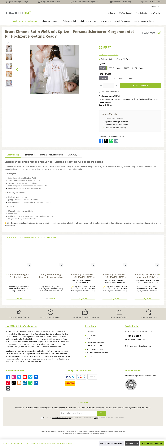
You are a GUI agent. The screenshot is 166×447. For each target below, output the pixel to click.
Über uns (90, 332)
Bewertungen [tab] (74, 155)
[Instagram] (13, 376)
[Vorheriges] (17, 69)
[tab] (13, 155)
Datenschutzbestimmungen (61, 418)
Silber (120, 78)
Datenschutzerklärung (95, 342)
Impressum (91, 335)
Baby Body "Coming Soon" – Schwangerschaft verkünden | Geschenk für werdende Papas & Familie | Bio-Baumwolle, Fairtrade (51, 275)
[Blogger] (19, 382)
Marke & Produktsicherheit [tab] (51, 155)
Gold (113, 78)
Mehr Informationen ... (65, 443)
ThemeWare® (101, 434)
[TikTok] (13, 382)
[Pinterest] (8, 382)
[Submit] (101, 413)
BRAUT (102, 68)
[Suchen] (111, 13)
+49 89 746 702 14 (133, 336)
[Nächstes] (92, 69)
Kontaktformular (145, 346)
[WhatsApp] (30, 382)
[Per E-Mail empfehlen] (116, 140)
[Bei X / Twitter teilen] (106, 140)
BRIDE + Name (138, 68)
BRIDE (126, 68)
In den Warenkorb (140, 85)
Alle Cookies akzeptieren (152, 443)
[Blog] (24, 382)
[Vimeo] (30, 376)
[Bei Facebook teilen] (100, 140)
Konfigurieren (132, 443)
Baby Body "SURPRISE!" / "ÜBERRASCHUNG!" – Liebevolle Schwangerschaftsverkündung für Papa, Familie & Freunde (83, 275)
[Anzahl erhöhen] (116, 85)
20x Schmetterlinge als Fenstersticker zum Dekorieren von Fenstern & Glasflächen (19, 275)
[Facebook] (8, 376)
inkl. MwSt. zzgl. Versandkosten (108, 55)
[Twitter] (19, 376)
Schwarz (129, 78)
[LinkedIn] (36, 382)
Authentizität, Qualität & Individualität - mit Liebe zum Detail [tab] (32, 237)
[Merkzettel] (125, 13)
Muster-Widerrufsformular (97, 352)
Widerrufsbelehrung (95, 349)
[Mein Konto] (141, 13)
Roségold (103, 78)
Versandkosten (77, 431)
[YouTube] (24, 376)
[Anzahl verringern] (101, 85)
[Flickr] (36, 376)
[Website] (8, 388)
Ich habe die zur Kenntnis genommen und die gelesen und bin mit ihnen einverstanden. (84, 418)
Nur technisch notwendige (111, 443)
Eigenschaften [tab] (29, 155)
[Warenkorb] (155, 13)
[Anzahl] (108, 85)
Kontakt (90, 356)
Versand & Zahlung (94, 346)
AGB (88, 339)
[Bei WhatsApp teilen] (111, 140)
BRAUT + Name (115, 68)
